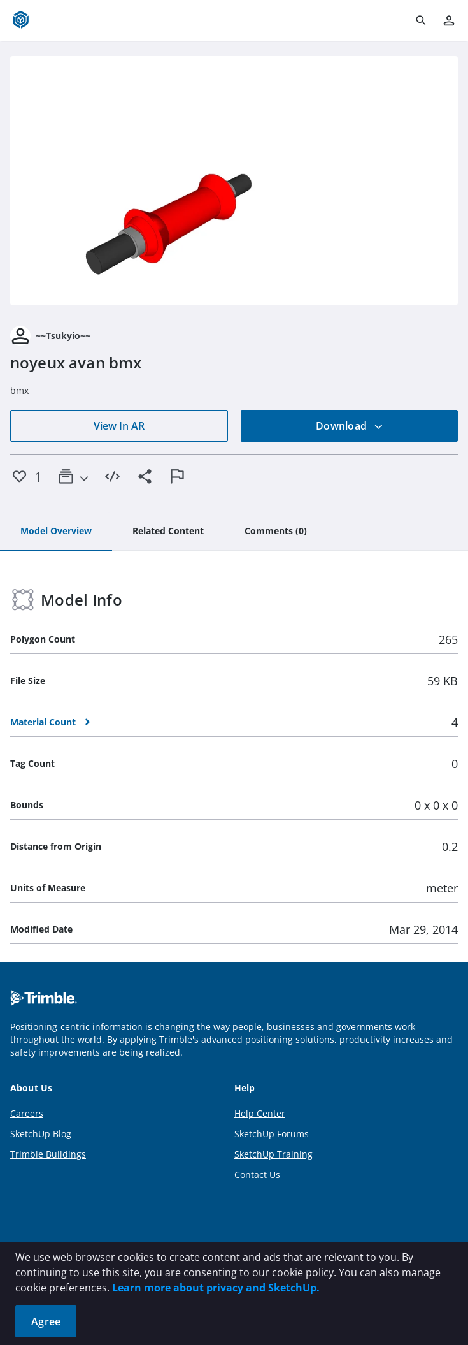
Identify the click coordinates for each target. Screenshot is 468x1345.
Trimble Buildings (48, 1154)
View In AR (119, 426)
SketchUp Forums (271, 1134)
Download (349, 426)
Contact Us (257, 1174)
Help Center (259, 1113)
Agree (45, 1321)
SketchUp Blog (40, 1134)
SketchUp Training (273, 1154)
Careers (26, 1113)
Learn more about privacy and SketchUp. (216, 1288)
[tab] (56, 531)
